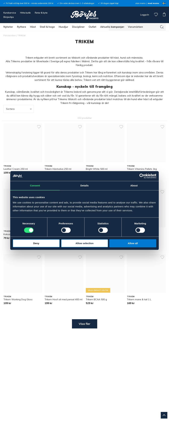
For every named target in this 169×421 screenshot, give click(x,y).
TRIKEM (21, 35)
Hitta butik (25, 12)
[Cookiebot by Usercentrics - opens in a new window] (141, 176)
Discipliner (78, 26)
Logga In (144, 14)
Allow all (133, 243)
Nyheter (8, 26)
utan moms (140, 3)
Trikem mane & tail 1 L (139, 299)
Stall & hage (47, 26)
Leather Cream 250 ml (15, 168)
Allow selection (84, 243)
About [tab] (134, 185)
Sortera (19, 109)
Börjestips (8, 17)
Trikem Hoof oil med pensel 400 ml (63, 299)
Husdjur (63, 26)
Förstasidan (9, 35)
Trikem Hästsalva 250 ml (58, 168)
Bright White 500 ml (96, 168)
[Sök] (162, 27)
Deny (36, 243)
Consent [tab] (35, 185)
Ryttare (21, 26)
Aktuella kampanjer (112, 26)
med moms (153, 3)
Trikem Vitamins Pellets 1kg (142, 168)
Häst (33, 26)
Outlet (92, 26)
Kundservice (9, 12)
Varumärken (135, 26)
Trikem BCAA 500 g (96, 299)
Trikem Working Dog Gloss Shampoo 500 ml (18, 301)
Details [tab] (84, 185)
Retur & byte (41, 12)
